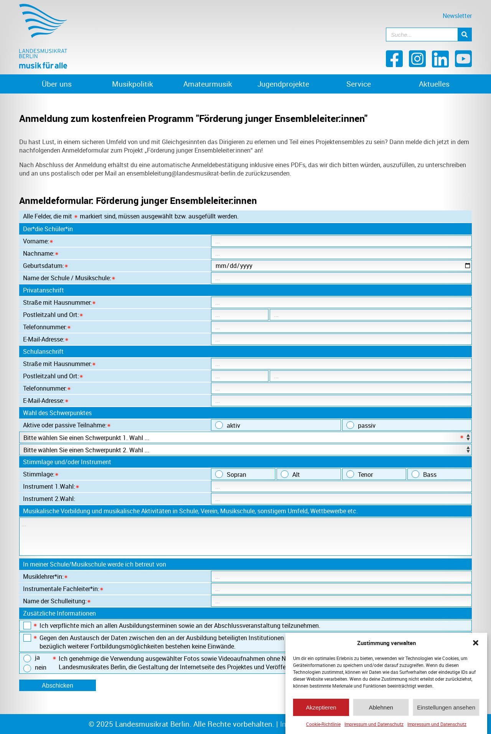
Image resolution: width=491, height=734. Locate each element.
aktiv (227, 425)
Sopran (230, 474)
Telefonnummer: (47, 327)
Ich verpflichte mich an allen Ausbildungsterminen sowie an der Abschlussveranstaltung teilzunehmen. (171, 625)
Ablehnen (381, 709)
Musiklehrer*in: (45, 576)
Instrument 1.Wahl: (51, 486)
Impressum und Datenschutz (374, 726)
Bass (424, 474)
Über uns (57, 84)
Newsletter (457, 15)
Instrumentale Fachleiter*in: (63, 589)
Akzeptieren (321, 709)
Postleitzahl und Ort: (53, 314)
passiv (361, 425)
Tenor (359, 474)
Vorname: (38, 241)
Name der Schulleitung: (57, 601)
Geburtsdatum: (46, 265)
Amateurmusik (207, 84)
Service (358, 84)
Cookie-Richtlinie (323, 726)
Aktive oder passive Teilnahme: (67, 425)
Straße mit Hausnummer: (59, 302)
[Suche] (464, 34)
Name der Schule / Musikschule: (69, 278)
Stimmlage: (41, 474)
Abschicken (57, 685)
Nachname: (41, 253)
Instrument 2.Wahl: (49, 498)
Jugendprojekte (283, 84)
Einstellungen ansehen (446, 709)
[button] (475, 645)
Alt (290, 474)
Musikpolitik (132, 84)
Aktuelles (434, 84)
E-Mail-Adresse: (46, 339)
